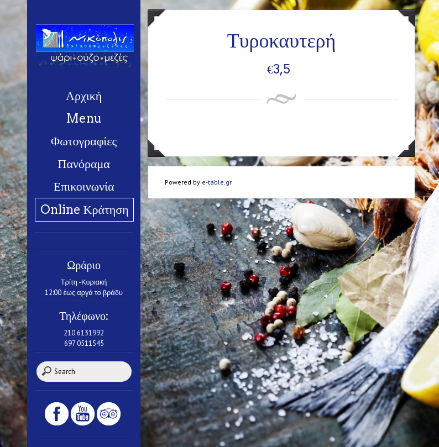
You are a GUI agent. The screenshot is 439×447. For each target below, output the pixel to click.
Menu (84, 118)
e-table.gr (217, 182)
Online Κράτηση (84, 209)
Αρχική (84, 95)
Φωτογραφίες (84, 141)
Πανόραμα (84, 163)
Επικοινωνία (84, 186)
